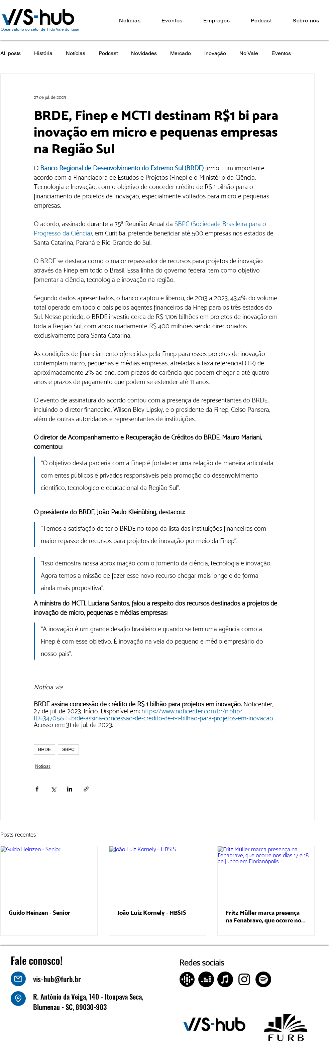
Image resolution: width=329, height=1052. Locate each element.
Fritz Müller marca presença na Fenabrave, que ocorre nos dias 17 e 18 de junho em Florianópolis (265, 916)
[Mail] (18, 979)
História (43, 53)
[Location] (18, 998)
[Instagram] (244, 979)
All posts (10, 53)
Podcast (108, 53)
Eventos (281, 53)
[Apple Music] (225, 979)
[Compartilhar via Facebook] (37, 789)
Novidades (144, 53)
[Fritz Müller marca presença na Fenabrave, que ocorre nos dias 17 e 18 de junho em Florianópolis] (266, 873)
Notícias (75, 53)
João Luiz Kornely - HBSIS (151, 912)
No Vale (248, 53)
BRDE (44, 749)
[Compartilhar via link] (86, 789)
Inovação (215, 53)
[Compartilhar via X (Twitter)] (53, 789)
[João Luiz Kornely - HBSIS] (157, 873)
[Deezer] (206, 979)
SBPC (68, 749)
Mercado (180, 53)
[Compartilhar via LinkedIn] (70, 789)
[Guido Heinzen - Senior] (49, 873)
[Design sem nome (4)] (187, 979)
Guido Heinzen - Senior (39, 912)
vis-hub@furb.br (57, 979)
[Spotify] (263, 979)
